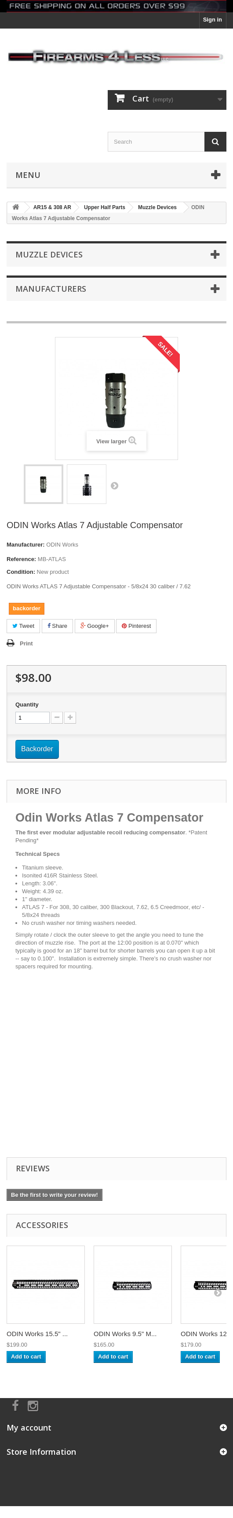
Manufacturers (50, 288)
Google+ (94, 626)
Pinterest (136, 626)
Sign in (212, 19)
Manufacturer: (26, 544)
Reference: (21, 559)
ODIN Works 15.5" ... (37, 1333)
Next (114, 485)
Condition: (21, 572)
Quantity (27, 704)
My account (29, 1427)
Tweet (23, 626)
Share (57, 626)
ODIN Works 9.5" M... (125, 1333)
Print (26, 643)
